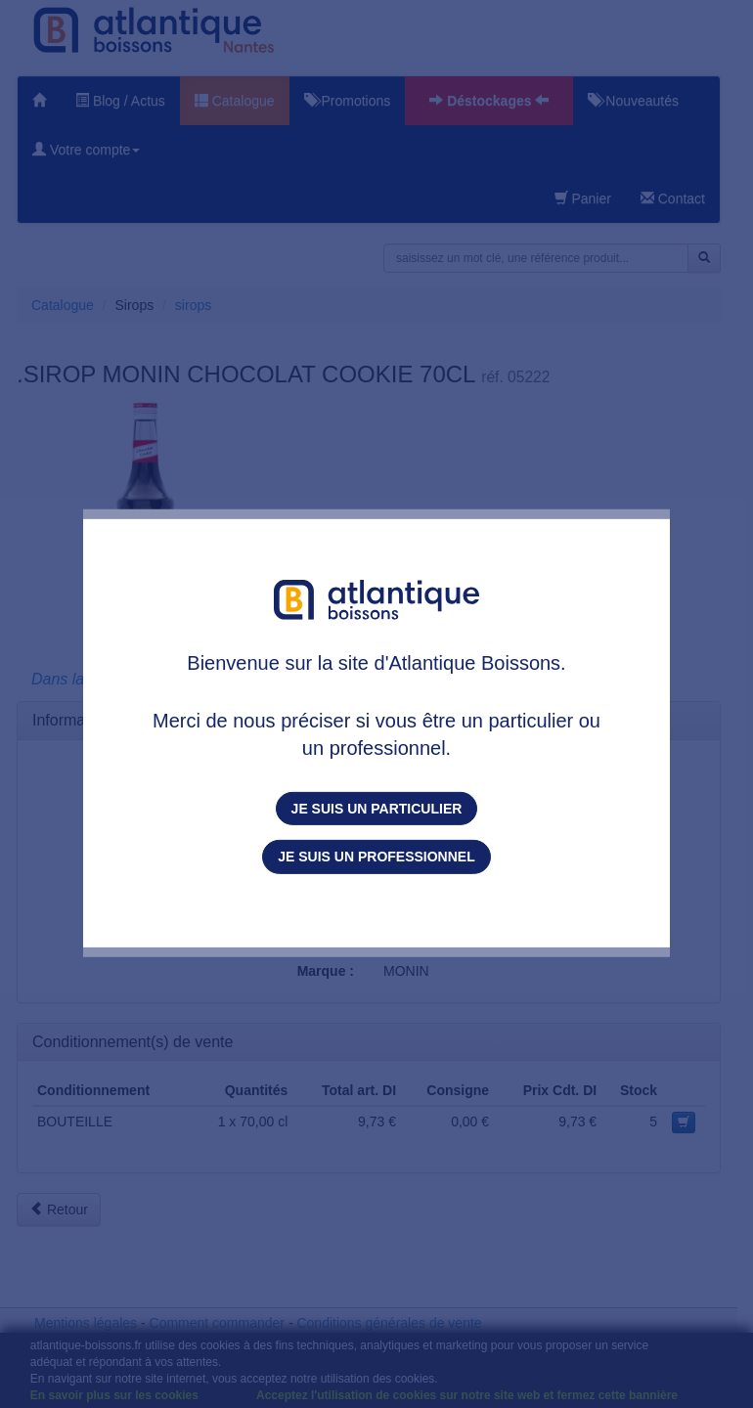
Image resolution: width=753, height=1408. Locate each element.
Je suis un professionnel (376, 856)
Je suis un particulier (377, 808)
